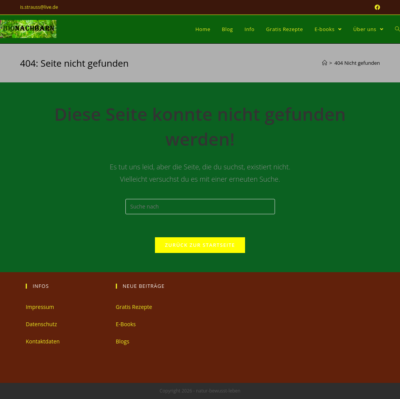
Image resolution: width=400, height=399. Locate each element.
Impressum (40, 306)
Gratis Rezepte (134, 306)
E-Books (126, 324)
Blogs (122, 341)
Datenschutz (41, 324)
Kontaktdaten (42, 341)
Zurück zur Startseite (200, 244)
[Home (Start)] (324, 62)
